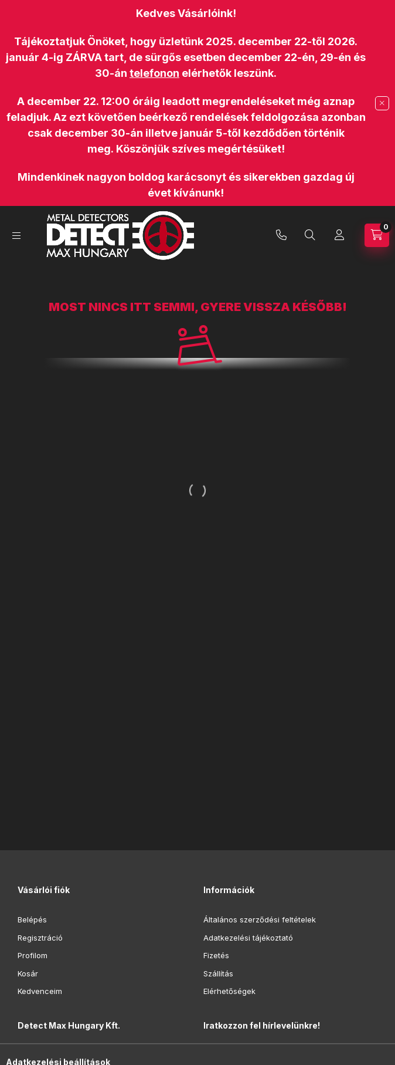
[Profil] (339, 235)
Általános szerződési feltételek (259, 919)
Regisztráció (40, 937)
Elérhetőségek (229, 991)
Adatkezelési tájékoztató (248, 937)
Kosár (28, 973)
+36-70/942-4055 (281, 235)
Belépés (32, 919)
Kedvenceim (40, 991)
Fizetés (216, 955)
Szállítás (218, 973)
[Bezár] (382, 103)
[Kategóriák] (16, 235)
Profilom (32, 955)
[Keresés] (310, 235)
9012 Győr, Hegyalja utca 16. (82, 1054)
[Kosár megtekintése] (377, 235)
